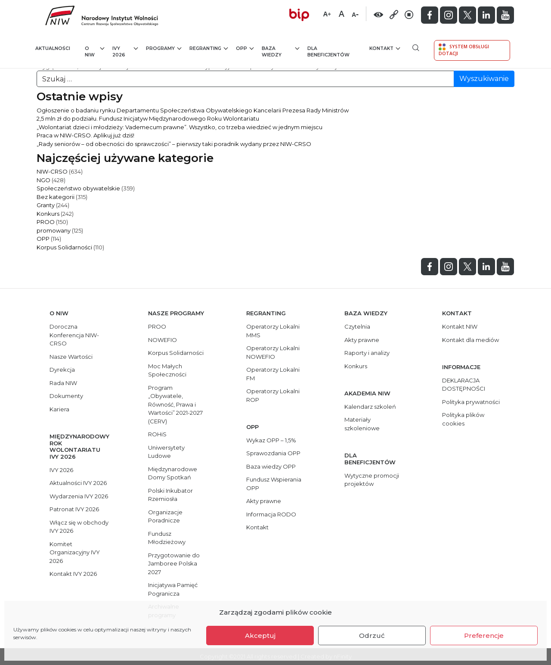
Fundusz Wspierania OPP (273, 483)
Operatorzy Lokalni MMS (273, 331)
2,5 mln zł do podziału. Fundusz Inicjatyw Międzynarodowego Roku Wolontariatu (148, 118)
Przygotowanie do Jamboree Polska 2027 (174, 563)
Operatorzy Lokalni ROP (273, 395)
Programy (163, 48)
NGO (43, 180)
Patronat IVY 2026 (74, 509)
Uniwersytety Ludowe (166, 452)
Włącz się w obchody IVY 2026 (79, 526)
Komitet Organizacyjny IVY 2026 (75, 552)
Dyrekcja (62, 369)
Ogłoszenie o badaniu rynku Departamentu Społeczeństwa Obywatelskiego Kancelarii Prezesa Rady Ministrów (193, 110)
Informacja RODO (271, 514)
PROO (46, 221)
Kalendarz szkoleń (370, 406)
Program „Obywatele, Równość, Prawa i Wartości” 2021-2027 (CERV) (175, 404)
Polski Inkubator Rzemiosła (170, 495)
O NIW (95, 51)
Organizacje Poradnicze (165, 516)
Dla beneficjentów (328, 52)
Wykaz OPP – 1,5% (271, 440)
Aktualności (52, 48)
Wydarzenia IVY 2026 (79, 496)
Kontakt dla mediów (470, 339)
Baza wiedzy (280, 51)
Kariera (59, 409)
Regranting (208, 48)
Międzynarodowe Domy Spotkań (172, 473)
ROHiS (157, 434)
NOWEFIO (162, 339)
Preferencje (484, 635)
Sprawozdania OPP (273, 453)
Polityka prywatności (471, 401)
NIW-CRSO (52, 171)
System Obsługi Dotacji (464, 50)
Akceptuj (260, 635)
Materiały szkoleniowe (362, 424)
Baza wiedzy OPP (271, 466)
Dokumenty (66, 395)
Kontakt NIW (459, 326)
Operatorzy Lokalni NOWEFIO (273, 352)
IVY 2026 (125, 51)
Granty (46, 205)
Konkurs (48, 213)
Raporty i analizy (367, 352)
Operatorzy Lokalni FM (273, 374)
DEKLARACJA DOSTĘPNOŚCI (463, 384)
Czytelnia (357, 326)
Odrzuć (372, 635)
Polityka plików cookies (463, 419)
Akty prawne (263, 500)
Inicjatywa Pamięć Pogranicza (173, 589)
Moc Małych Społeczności (167, 370)
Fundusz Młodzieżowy (167, 538)
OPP (245, 48)
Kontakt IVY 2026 (73, 573)
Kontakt (384, 48)
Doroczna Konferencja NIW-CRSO (74, 335)
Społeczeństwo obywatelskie (78, 188)
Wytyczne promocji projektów (371, 480)
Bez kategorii (55, 196)
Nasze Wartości (71, 356)
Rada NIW (63, 382)
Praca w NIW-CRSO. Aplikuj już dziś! (85, 135)
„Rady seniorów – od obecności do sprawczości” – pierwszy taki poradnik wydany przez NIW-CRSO (174, 143)
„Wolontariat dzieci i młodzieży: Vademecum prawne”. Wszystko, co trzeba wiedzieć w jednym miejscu (179, 127)
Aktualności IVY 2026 (78, 482)
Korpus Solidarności (64, 247)
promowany (54, 230)
